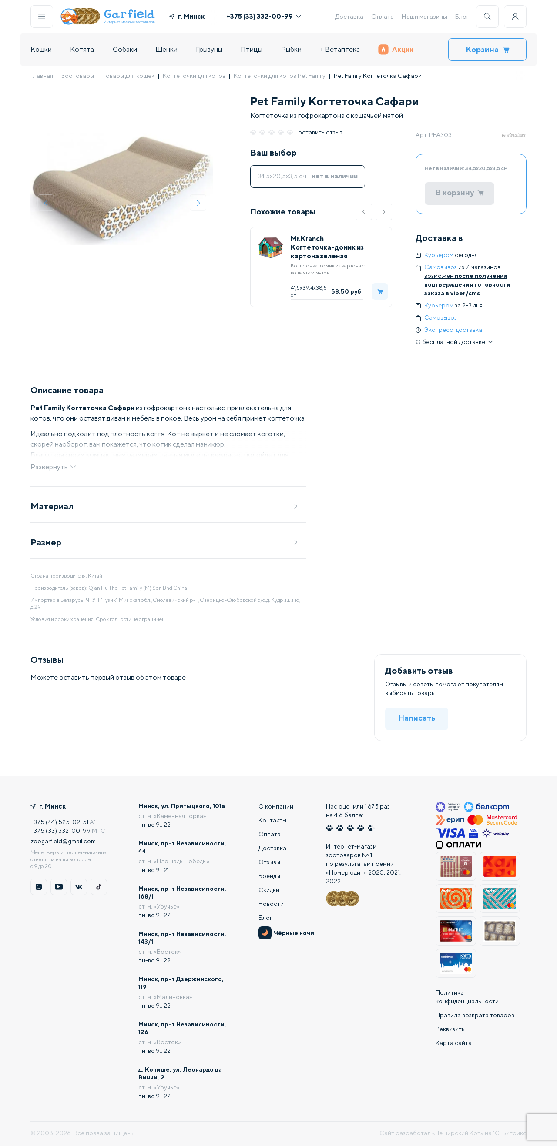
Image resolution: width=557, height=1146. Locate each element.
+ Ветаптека (340, 49)
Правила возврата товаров (475, 1015)
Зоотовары (77, 75)
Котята (82, 49)
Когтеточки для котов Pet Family (279, 75)
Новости (271, 903)
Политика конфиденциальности (467, 997)
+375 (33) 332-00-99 (263, 16)
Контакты (272, 820)
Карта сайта (454, 1042)
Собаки (125, 49)
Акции (395, 49)
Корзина (488, 49)
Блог (462, 16)
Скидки (268, 889)
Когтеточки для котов (194, 75)
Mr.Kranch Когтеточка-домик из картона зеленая (327, 247)
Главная (41, 75)
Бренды (269, 875)
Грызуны (209, 49)
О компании (275, 806)
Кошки (41, 49)
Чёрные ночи (286, 932)
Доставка (349, 16)
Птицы (251, 49)
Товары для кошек (128, 75)
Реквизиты (451, 1029)
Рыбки (291, 49)
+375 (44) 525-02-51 (59, 822)
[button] (364, 212)
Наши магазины (424, 16)
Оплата (382, 16)
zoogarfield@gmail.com (63, 841)
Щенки (166, 49)
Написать (416, 717)
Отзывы (269, 862)
